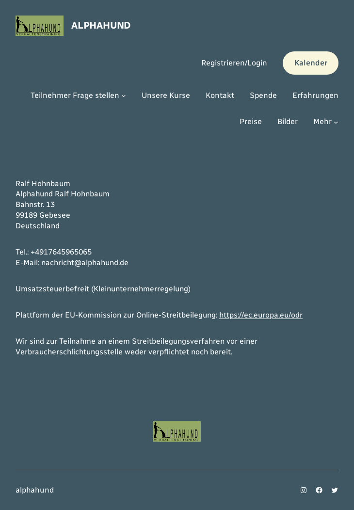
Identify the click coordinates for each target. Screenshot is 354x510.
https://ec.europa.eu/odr (261, 314)
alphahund (100, 25)
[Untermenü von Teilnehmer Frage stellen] (123, 95)
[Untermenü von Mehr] (336, 122)
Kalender (310, 62)
